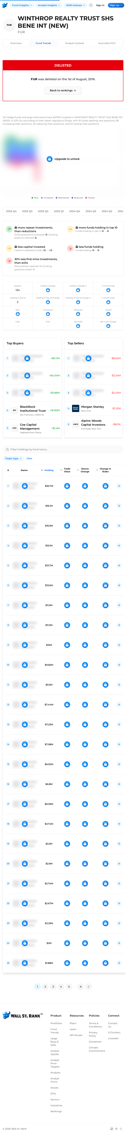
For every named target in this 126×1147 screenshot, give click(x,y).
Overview (16, 43)
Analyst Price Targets (55, 1063)
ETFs (53, 1093)
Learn (73, 1029)
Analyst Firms (55, 1080)
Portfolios (56, 1023)
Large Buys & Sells (55, 1041)
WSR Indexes (75, 5)
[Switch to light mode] (116, 1128)
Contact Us (112, 1025)
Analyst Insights (49, 5)
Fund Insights (22, 5)
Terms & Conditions (95, 1025)
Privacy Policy (93, 1034)
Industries (56, 1105)
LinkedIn (113, 1038)
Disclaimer (95, 1041)
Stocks (54, 1087)
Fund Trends (43, 43)
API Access (76, 1035)
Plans (73, 1023)
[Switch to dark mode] (121, 1128)
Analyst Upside (55, 1052)
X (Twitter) (114, 1032)
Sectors (55, 1099)
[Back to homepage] (5, 5)
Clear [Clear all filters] (29, 458)
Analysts (55, 1072)
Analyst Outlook (74, 43)
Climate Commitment (95, 1049)
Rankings (56, 1111)
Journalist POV (107, 43)
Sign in (100, 5)
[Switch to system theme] (111, 1128)
